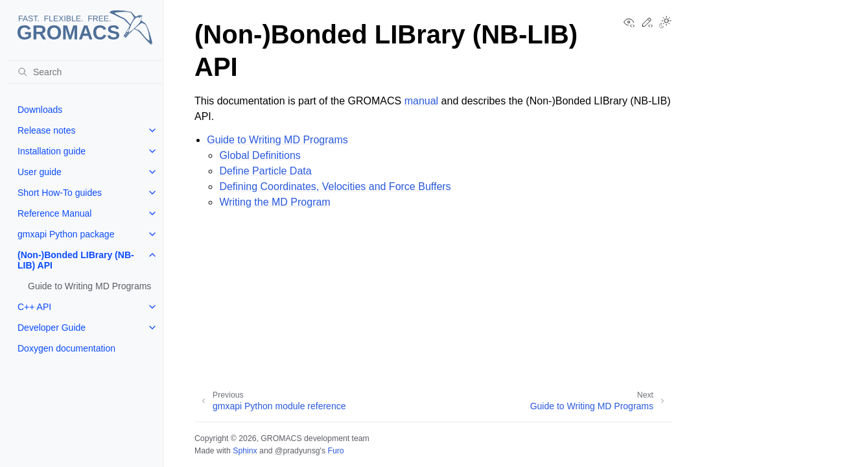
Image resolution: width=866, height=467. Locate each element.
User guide (40, 172)
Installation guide (52, 151)
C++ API (34, 307)
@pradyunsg (297, 450)
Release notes (47, 130)
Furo (335, 450)
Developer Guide (52, 327)
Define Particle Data (265, 170)
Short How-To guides (60, 192)
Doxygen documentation (66, 348)
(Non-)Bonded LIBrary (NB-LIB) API (76, 260)
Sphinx (245, 450)
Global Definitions (259, 155)
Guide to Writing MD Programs (89, 286)
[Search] (85, 72)
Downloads (40, 109)
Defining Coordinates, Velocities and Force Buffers (335, 186)
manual (421, 100)
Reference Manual (54, 213)
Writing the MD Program (274, 202)
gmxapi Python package (66, 234)
